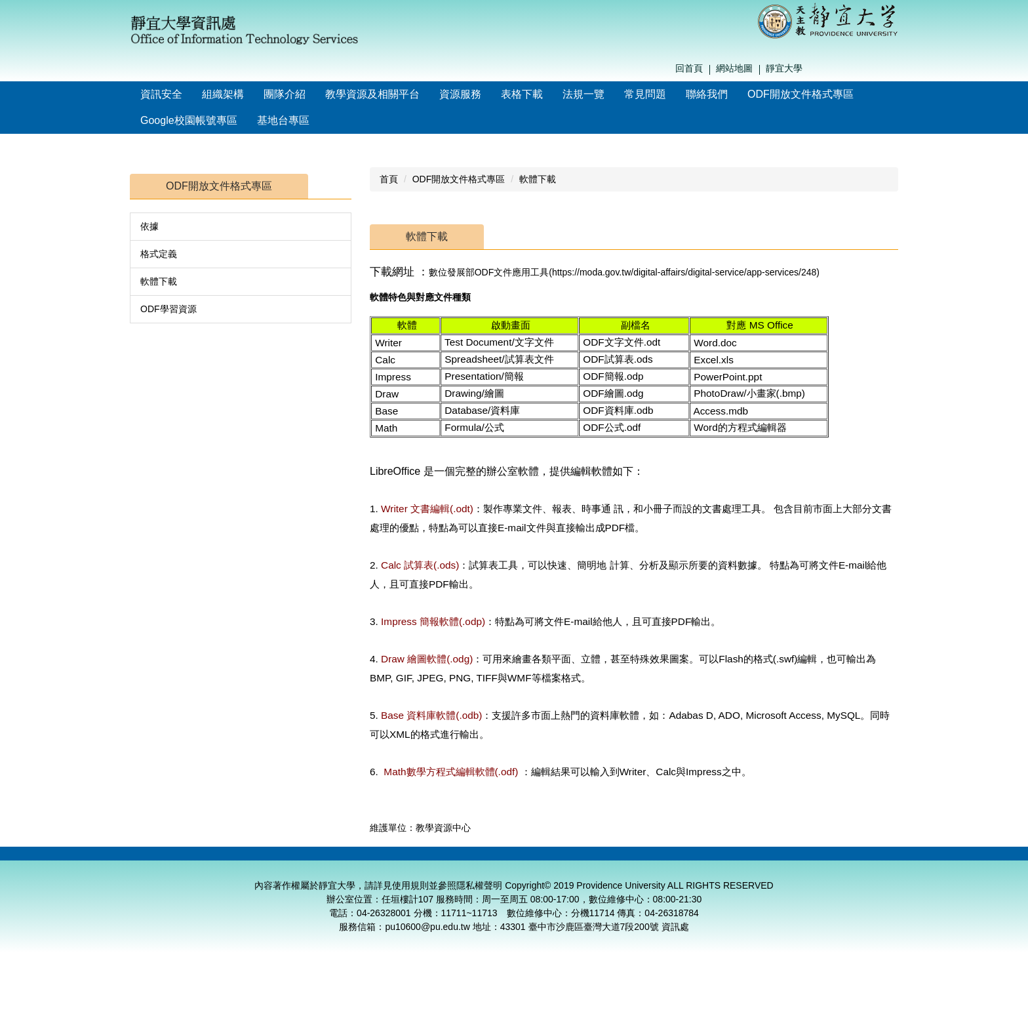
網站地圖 (734, 68)
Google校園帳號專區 (188, 120)
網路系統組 (760, 862)
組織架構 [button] (223, 94)
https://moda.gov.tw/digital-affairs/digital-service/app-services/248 (684, 272)
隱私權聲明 (479, 902)
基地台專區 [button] (283, 120)
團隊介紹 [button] (285, 94)
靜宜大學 (784, 68)
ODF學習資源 (168, 309)
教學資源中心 (573, 862)
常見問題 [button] (645, 94)
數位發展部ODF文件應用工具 (489, 272)
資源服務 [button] (460, 94)
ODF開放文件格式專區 (458, 179)
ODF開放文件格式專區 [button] (800, 94)
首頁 (389, 179)
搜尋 (895, 69)
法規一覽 (583, 94)
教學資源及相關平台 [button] (372, 94)
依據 (149, 226)
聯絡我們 (707, 94)
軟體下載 (158, 281)
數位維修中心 (666, 862)
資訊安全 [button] (161, 94)
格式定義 (158, 254)
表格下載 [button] (522, 94)
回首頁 (689, 68)
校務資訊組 (854, 862)
